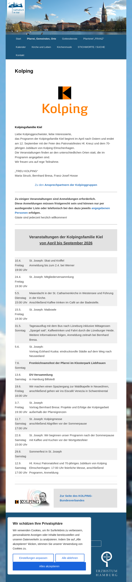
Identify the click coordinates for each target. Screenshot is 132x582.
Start (18, 38)
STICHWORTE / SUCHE (91, 47)
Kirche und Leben (41, 47)
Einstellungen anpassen (33, 557)
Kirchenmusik (64, 47)
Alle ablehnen (70, 557)
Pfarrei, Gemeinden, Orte (41, 38)
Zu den (66, 184)
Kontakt (20, 55)
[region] (49, 545)
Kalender (21, 47)
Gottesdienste (69, 38)
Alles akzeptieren (49, 566)
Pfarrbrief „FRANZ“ (93, 38)
